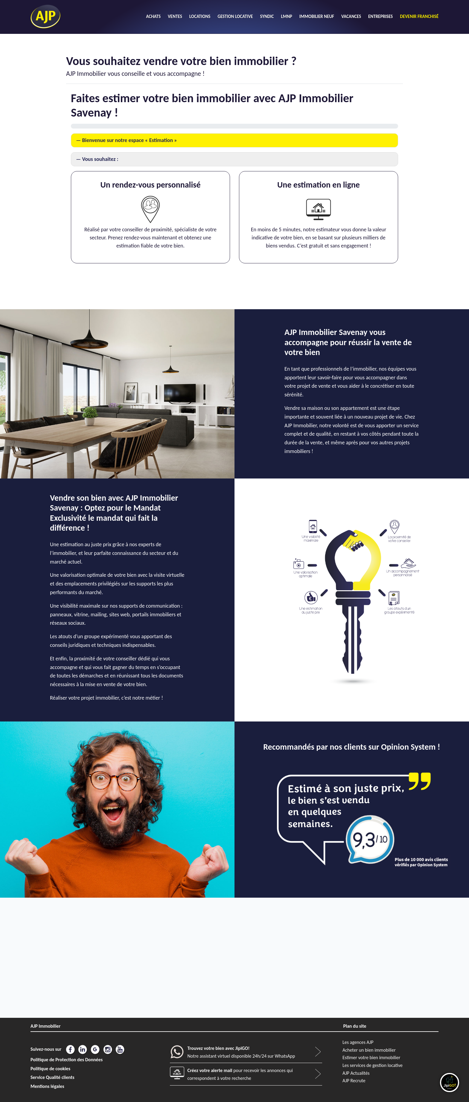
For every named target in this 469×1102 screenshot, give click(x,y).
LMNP (286, 16)
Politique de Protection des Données (67, 1059)
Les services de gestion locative (372, 1065)
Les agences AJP (357, 1042)
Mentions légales (47, 1086)
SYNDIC (267, 16)
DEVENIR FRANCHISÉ (419, 16)
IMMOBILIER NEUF (316, 16)
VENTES (175, 16)
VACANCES (351, 16)
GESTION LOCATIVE (235, 16)
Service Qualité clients (52, 1077)
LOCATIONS (200, 16)
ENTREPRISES (380, 16)
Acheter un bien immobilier (369, 1050)
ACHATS (153, 16)
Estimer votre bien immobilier (371, 1057)
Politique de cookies (50, 1068)
